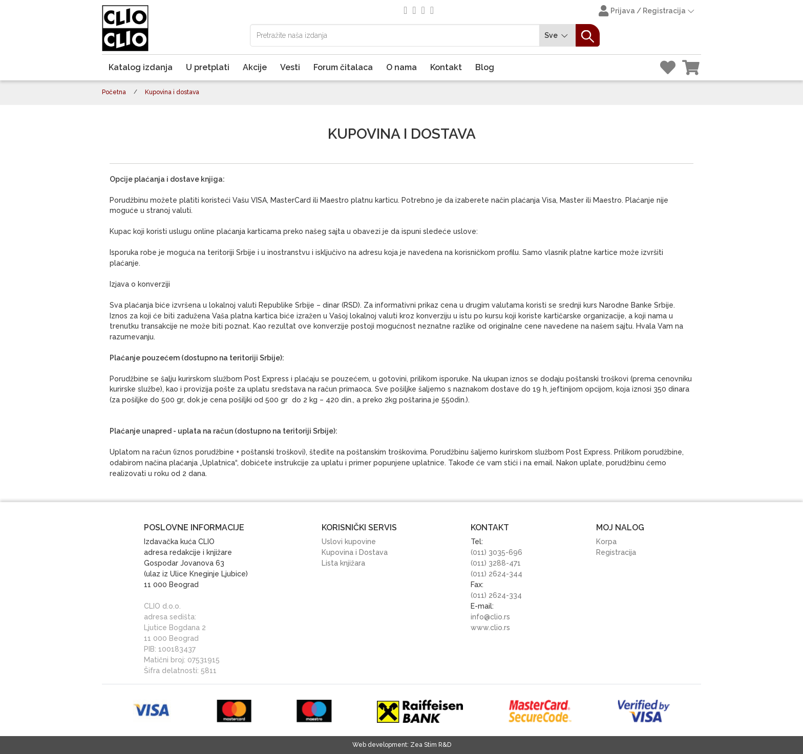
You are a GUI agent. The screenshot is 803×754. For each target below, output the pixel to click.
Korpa (606, 541)
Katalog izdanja (141, 67)
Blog (484, 67)
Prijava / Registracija (647, 11)
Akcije (255, 67)
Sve (557, 35)
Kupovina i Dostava (355, 552)
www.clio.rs (490, 627)
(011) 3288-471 (496, 563)
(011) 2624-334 (496, 595)
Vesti (290, 67)
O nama (401, 67)
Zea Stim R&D (430, 744)
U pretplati (207, 67)
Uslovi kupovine (349, 541)
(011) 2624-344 (496, 574)
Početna (114, 92)
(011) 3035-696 (496, 552)
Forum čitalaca (343, 67)
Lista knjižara (343, 563)
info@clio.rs (490, 617)
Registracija (616, 552)
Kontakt (446, 67)
